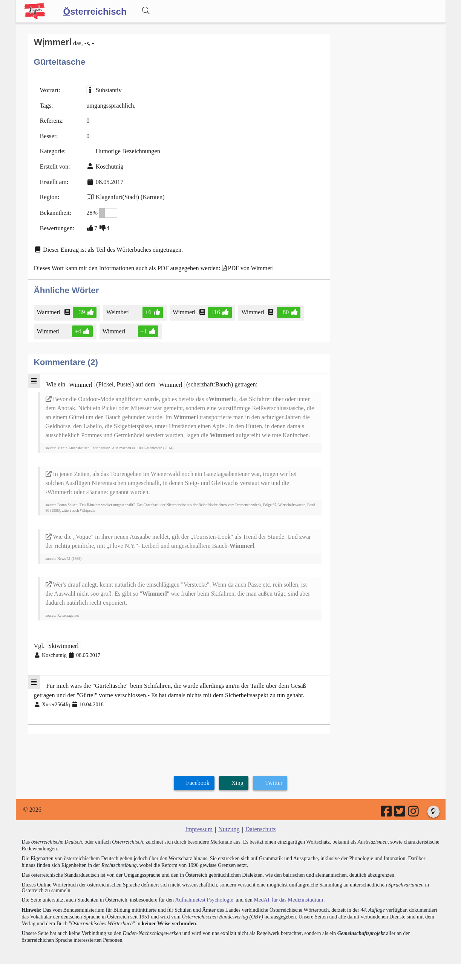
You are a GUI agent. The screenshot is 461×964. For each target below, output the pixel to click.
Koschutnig (109, 165)
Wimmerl (184, 309)
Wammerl (49, 309)
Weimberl (118, 309)
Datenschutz (260, 823)
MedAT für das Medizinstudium (286, 893)
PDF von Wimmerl (247, 265)
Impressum (199, 823)
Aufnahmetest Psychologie (203, 893)
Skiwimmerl (63, 640)
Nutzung (229, 823)
